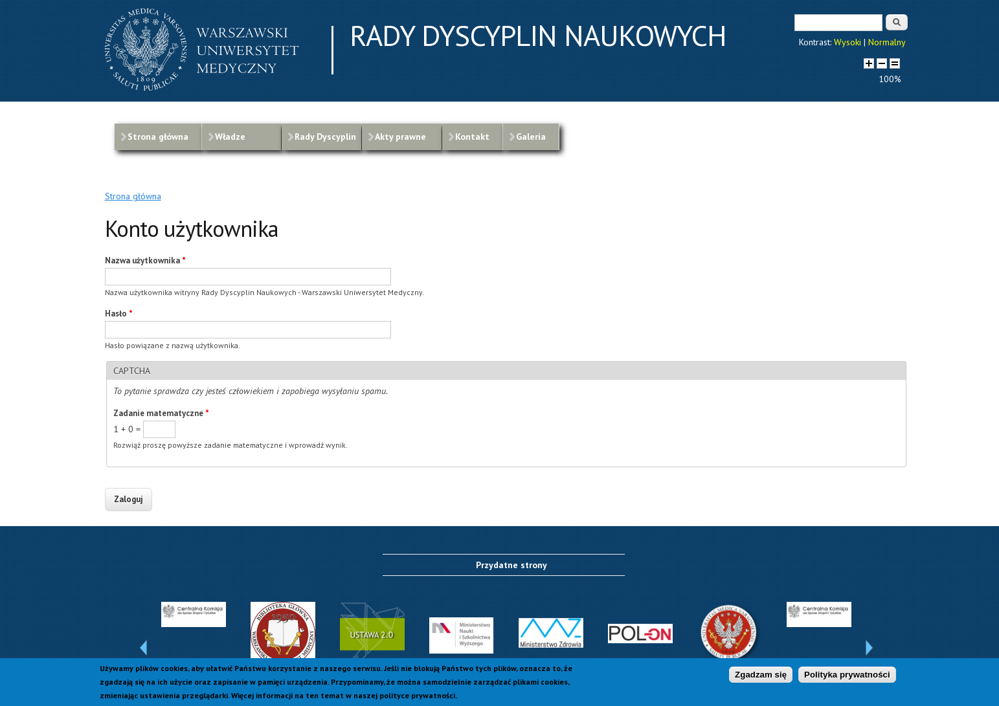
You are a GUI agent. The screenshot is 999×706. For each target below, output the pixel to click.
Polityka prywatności (847, 676)
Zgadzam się (761, 676)
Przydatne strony (511, 565)
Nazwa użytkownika (145, 260)
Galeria (531, 136)
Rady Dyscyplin (325, 136)
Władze (230, 136)
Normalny (887, 42)
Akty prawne (400, 136)
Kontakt (472, 136)
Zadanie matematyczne (161, 413)
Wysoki (847, 42)
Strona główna (158, 136)
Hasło (119, 313)
